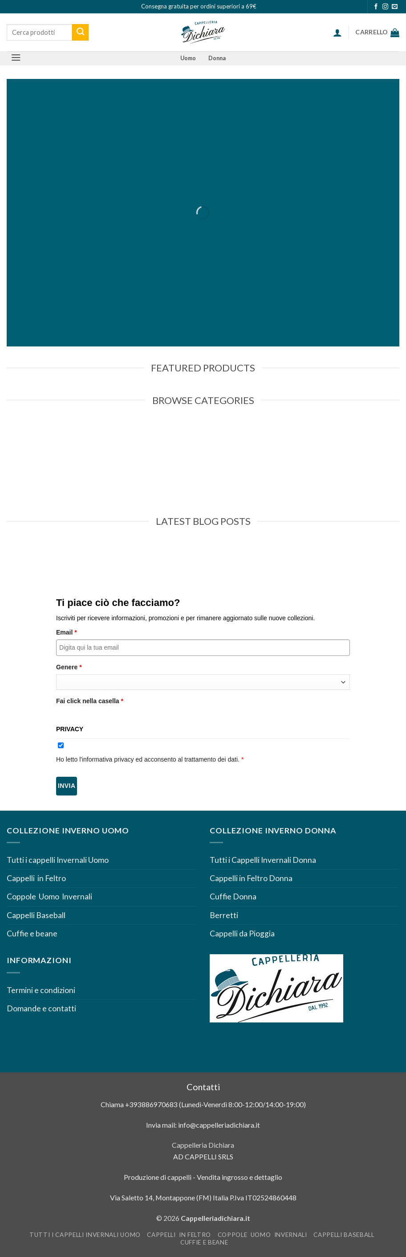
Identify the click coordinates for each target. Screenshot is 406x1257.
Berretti (224, 915)
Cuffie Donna (233, 896)
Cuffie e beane (32, 933)
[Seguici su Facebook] (376, 7)
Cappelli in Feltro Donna (251, 878)
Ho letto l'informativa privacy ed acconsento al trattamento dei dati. (150, 759)
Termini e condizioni (42, 990)
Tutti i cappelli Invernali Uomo (58, 860)
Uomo (188, 58)
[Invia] (80, 32)
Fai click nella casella (89, 701)
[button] (337, 32)
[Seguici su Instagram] (385, 7)
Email (66, 632)
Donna (217, 58)
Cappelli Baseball (36, 915)
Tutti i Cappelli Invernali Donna (263, 860)
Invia (66, 785)
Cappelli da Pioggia (242, 933)
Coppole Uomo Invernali (49, 896)
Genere (69, 667)
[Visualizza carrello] (377, 32)
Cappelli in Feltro (36, 878)
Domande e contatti (41, 1008)
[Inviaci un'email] (395, 7)
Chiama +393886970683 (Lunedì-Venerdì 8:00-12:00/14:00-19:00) (203, 1104)
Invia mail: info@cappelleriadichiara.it (203, 1125)
